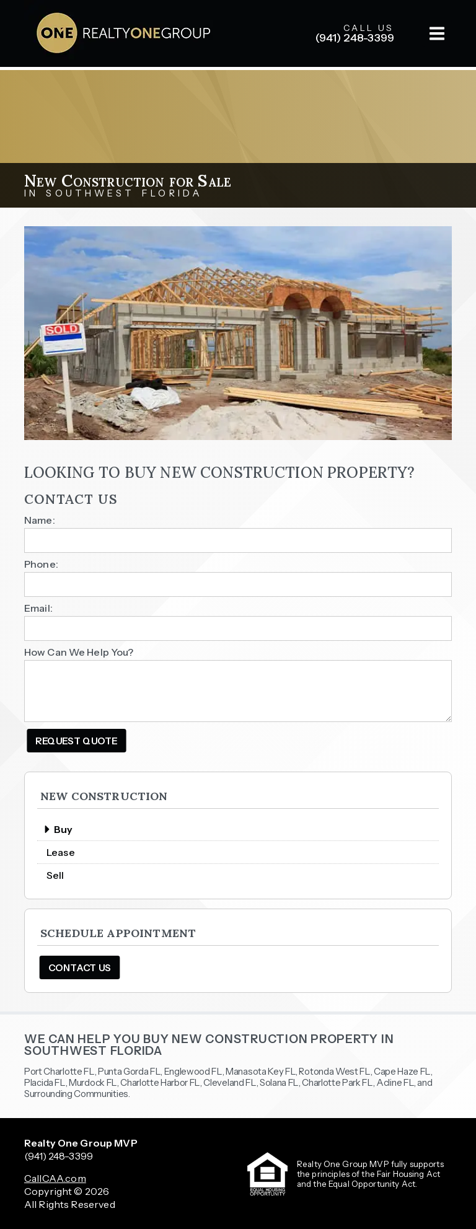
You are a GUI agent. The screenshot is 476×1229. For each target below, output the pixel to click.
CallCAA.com (55, 1178)
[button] (437, 33)
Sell (55, 875)
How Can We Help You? (79, 652)
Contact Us (80, 968)
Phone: (41, 564)
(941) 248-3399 (58, 1156)
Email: (38, 608)
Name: (39, 520)
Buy (58, 829)
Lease (60, 852)
